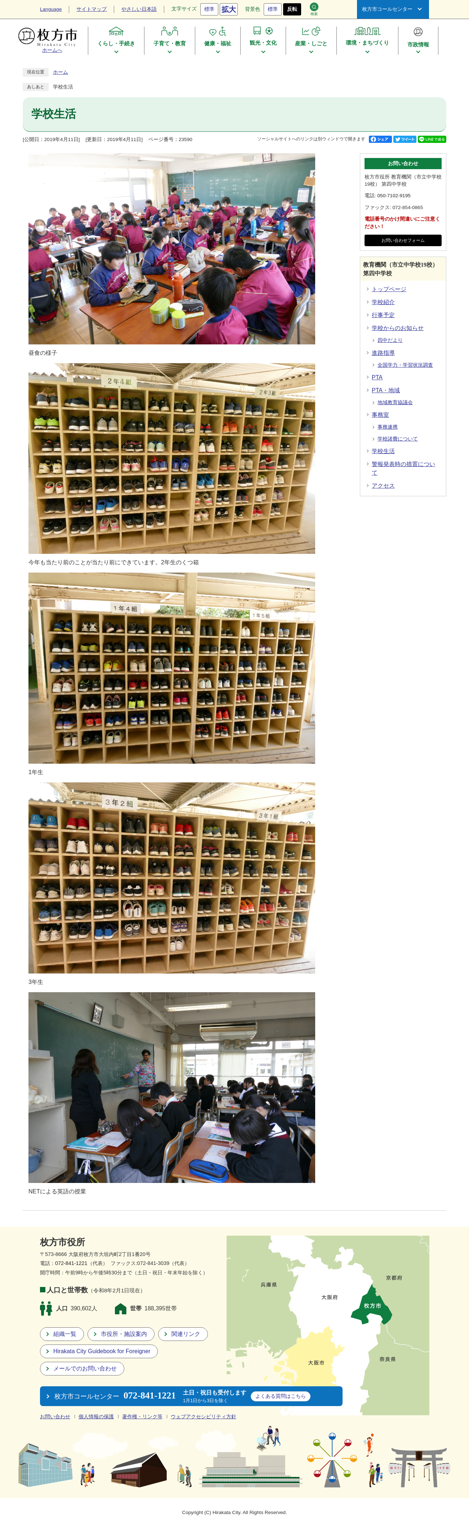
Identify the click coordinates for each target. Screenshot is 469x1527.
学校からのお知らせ (398, 328)
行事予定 (383, 315)
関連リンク (185, 1334)
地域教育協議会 (395, 402)
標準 (209, 9)
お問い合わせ (55, 1416)
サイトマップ (91, 9)
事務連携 (388, 427)
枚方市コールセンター (387, 9)
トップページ (389, 289)
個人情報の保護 (96, 1416)
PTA (377, 377)
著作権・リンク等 (142, 1416)
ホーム (60, 72)
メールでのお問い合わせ (85, 1368)
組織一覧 (64, 1334)
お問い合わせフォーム (403, 240)
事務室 (380, 415)
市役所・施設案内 (124, 1334)
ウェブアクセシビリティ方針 (203, 1416)
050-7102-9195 (394, 195)
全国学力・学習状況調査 (405, 365)
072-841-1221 (71, 1263)
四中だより (390, 340)
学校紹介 (383, 302)
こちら (280, 1396)
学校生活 (383, 451)
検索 (314, 9)
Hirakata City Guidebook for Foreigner (101, 1351)
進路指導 (383, 353)
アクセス (383, 486)
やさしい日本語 (139, 9)
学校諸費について (398, 439)
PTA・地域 (386, 390)
